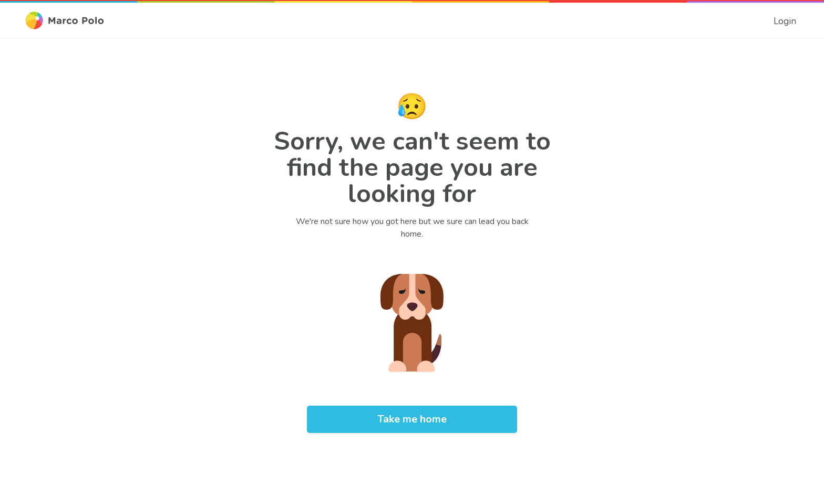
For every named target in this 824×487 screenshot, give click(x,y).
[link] (785, 20)
